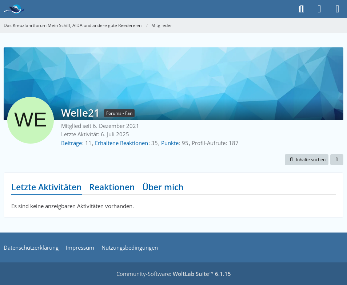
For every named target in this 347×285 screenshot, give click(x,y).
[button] (306, 159)
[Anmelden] (319, 9)
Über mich (163, 187)
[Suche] (301, 9)
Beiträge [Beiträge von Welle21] (71, 143)
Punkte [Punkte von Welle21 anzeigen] (170, 143)
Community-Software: (173, 273)
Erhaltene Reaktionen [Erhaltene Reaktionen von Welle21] (121, 143)
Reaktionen (112, 187)
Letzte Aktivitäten (46, 187)
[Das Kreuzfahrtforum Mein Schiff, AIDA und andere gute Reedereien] (14, 9)
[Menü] (337, 9)
